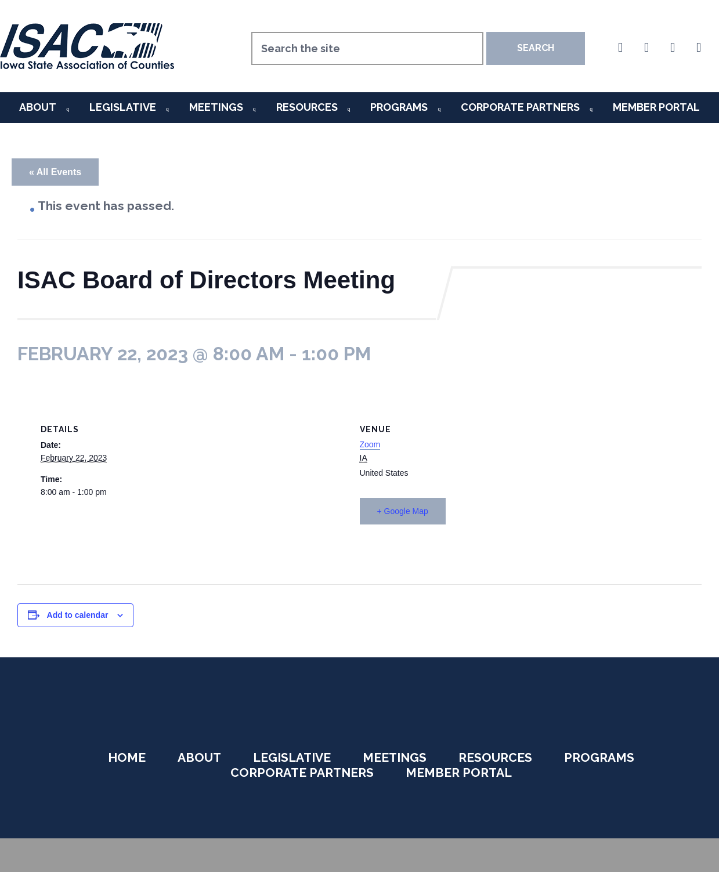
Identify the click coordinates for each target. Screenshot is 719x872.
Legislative (122, 107)
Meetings (216, 107)
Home (127, 757)
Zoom (370, 444)
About (37, 107)
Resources (307, 107)
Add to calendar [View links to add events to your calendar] (78, 615)
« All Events (55, 172)
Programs (399, 107)
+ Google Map (402, 511)
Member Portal (656, 107)
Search (535, 47)
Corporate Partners (520, 107)
